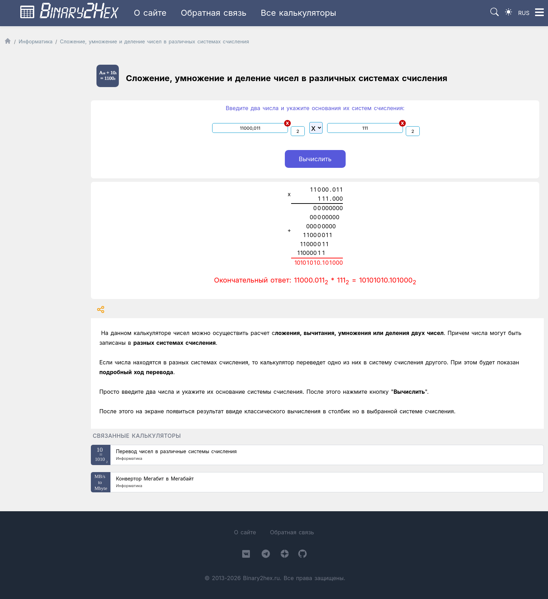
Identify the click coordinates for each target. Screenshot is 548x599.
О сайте (150, 13)
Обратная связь (213, 13)
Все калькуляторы (298, 13)
